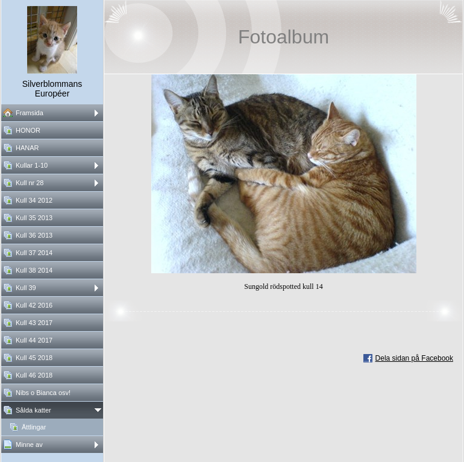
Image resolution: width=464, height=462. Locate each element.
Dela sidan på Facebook (414, 358)
